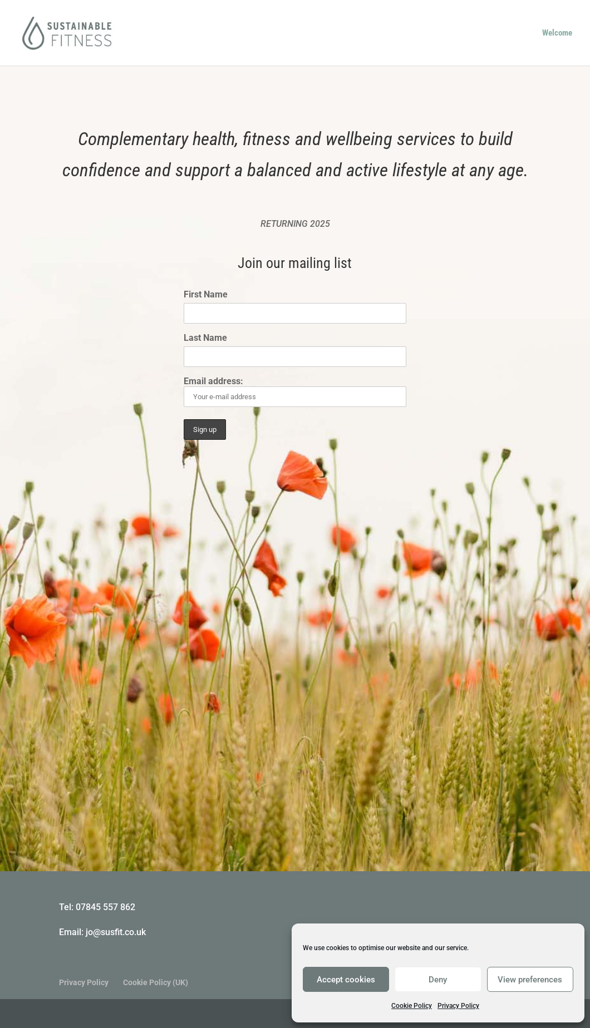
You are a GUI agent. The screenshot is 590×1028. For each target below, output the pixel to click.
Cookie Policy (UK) (155, 982)
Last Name (205, 337)
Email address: (295, 391)
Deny (438, 980)
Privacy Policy (458, 1006)
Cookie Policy (411, 1006)
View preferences (530, 980)
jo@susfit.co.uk (116, 932)
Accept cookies (346, 980)
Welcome (557, 33)
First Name (206, 294)
